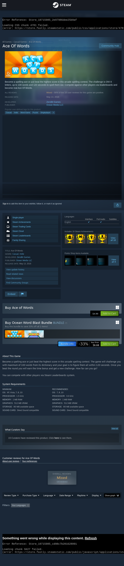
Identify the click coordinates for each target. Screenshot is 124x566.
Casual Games (20, 44)
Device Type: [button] (52, 516)
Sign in (6, 206)
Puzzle (35, 114)
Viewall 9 (113, 262)
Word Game (25, 114)
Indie (16, 114)
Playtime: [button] (76, 512)
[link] (89, 345)
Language (48, 502)
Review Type (10, 502)
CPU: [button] (28, 516)
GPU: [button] (38, 516)
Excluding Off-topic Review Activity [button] (51, 512)
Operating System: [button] (11, 516)
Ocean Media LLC (54, 107)
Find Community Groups (17, 284)
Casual (8, 114)
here (56, 440)
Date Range (65, 502)
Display (95, 502)
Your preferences (29, 463)
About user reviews (10, 463)
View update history (15, 271)
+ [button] (53, 114)
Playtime (81, 502)
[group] (61, 514)
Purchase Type (30, 502)
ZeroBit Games (53, 104)
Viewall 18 (113, 240)
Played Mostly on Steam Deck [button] (99, 512)
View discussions (14, 280)
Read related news (14, 276)
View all (115, 430)
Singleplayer (45, 114)
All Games (7, 44)
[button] (109, 315)
